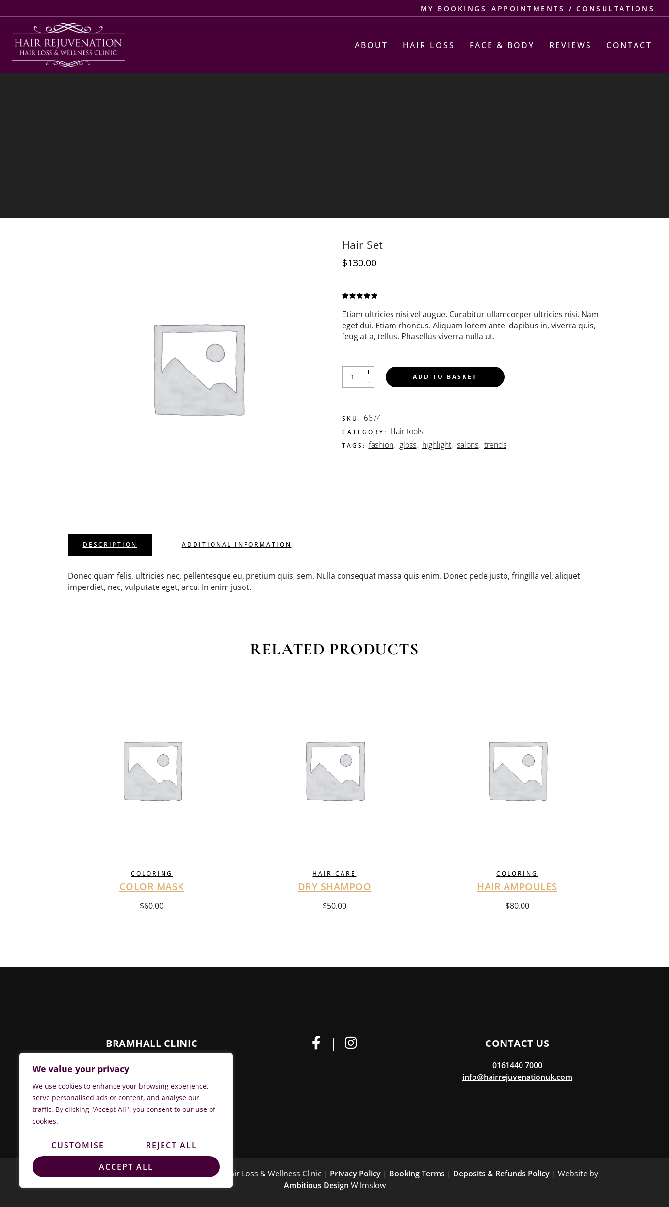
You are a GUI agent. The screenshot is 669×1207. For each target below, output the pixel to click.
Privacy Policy (355, 1173)
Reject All (171, 1145)
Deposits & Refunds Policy (501, 1173)
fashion (381, 445)
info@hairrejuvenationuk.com (517, 1077)
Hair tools (406, 431)
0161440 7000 (517, 1065)
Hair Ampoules (517, 886)
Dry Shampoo (335, 886)
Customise (77, 1145)
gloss (407, 445)
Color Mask (151, 886)
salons (467, 445)
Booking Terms (417, 1173)
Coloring (152, 873)
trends (495, 445)
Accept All (126, 1166)
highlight (436, 445)
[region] (126, 1120)
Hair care (334, 873)
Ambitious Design (316, 1185)
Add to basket (445, 377)
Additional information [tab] (237, 544)
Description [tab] (110, 544)
